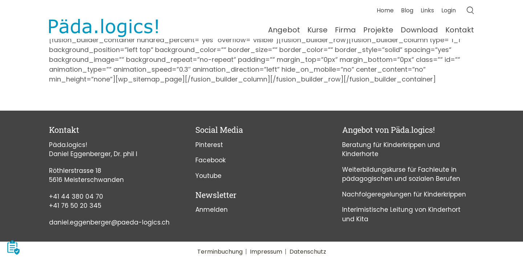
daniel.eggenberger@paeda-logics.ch (109, 222)
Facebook (210, 160)
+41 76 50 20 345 (75, 205)
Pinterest (209, 144)
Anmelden (211, 209)
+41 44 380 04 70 (76, 196)
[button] (13, 247)
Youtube (208, 175)
